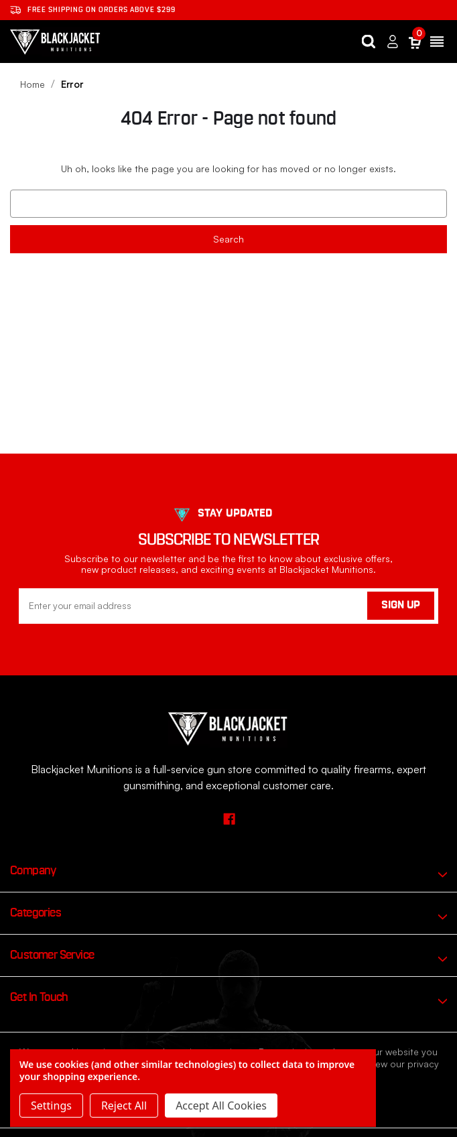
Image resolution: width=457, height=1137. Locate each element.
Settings (51, 1105)
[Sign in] (393, 42)
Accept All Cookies (221, 1105)
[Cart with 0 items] (415, 42)
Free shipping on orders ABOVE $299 (93, 10)
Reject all (124, 1105)
